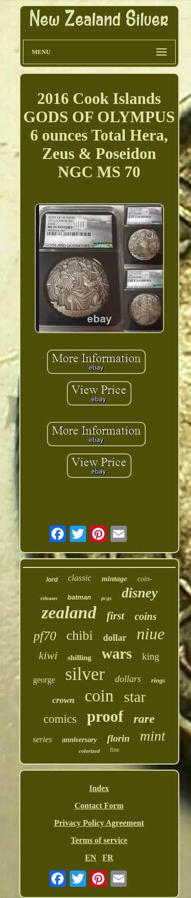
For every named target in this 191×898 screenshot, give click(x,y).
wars (116, 653)
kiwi (48, 655)
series (42, 739)
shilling (80, 658)
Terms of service (99, 840)
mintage (114, 579)
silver (85, 674)
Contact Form (98, 805)
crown (63, 700)
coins (145, 616)
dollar (114, 638)
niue (151, 633)
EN (90, 857)
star (135, 696)
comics (59, 719)
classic (79, 578)
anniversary (79, 740)
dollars (128, 679)
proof (105, 716)
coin (99, 696)
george (44, 679)
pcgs (106, 598)
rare (143, 718)
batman (79, 597)
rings (158, 680)
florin (118, 738)
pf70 (45, 636)
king (150, 656)
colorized (89, 751)
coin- (145, 579)
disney (140, 593)
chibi (79, 635)
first (115, 616)
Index (99, 788)
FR (107, 857)
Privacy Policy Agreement (99, 823)
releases (48, 598)
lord (52, 579)
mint (153, 736)
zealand (68, 612)
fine (115, 749)
